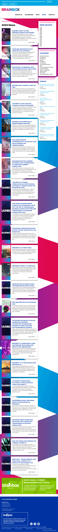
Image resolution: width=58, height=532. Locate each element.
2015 (41, 43)
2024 (41, 30)
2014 (41, 44)
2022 (41, 33)
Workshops (42, 73)
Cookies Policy (29, 528)
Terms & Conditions (6, 528)
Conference (43, 59)
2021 (41, 35)
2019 (41, 37)
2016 (41, 42)
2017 (41, 40)
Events (41, 60)
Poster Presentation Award (46, 67)
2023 (41, 32)
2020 (41, 36)
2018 (41, 39)
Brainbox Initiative (44, 56)
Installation (42, 61)
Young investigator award (46, 74)
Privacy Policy (18, 528)
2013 (41, 46)
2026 (41, 28)
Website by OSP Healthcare (49, 530)
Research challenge (44, 70)
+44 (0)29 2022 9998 (7, 510)
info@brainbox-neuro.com (8, 509)
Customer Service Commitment (44, 528)
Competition (43, 57)
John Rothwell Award (45, 64)
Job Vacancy (43, 63)
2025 (41, 29)
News (41, 66)
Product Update (44, 68)
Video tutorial (43, 71)
